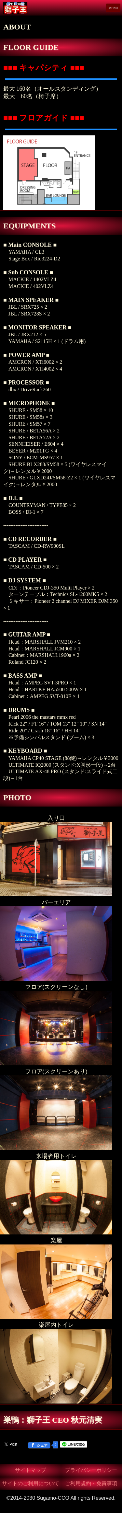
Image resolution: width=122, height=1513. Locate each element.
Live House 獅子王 (23, 8)
